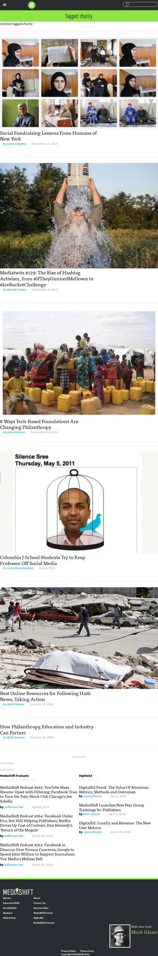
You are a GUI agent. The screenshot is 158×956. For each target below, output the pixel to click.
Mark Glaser (15, 704)
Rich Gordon (16, 737)
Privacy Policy (68, 951)
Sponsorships (41, 908)
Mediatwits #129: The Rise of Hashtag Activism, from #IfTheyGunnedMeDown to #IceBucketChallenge (46, 278)
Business (7, 913)
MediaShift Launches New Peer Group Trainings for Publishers (111, 807)
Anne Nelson (16, 432)
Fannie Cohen (16, 289)
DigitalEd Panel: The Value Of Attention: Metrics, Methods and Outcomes (114, 789)
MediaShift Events (43, 913)
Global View (9, 918)
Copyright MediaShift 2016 (75, 954)
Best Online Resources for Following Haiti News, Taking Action (45, 696)
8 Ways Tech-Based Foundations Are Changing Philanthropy (39, 424)
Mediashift (31, 5)
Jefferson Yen (13, 807)
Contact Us (39, 903)
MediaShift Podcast (44, 922)
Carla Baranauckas (20, 568)
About (37, 898)
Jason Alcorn (92, 796)
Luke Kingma (16, 144)
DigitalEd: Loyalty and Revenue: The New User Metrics (115, 825)
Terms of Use (87, 951)
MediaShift (18, 891)
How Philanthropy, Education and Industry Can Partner (46, 729)
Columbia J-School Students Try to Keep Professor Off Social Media (42, 560)
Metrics (7, 898)
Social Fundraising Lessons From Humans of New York (48, 136)
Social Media (9, 908)
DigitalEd (38, 918)
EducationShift (11, 903)
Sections (5, 5)
